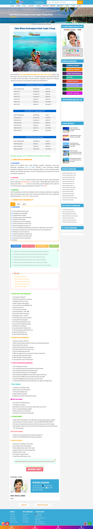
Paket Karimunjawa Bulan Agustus (69, 187)
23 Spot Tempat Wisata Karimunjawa (69, 222)
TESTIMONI (37, 519)
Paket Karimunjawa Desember (68, 195)
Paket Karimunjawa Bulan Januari (69, 173)
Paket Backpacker (26, 522)
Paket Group (25, 516)
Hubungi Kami (12, 516)
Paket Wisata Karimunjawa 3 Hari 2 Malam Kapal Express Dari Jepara (75, 160)
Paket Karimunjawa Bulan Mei (68, 181)
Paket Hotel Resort (26, 518)
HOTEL (24, 5)
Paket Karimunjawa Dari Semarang (23, 281)
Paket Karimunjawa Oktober (67, 191)
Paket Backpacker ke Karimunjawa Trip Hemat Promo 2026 (75, 144)
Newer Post (24, 505)
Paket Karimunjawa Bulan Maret (68, 177)
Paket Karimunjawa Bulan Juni (68, 183)
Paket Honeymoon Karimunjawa (22, 284)
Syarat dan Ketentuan (14, 522)
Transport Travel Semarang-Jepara (69, 220)
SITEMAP (73, 5)
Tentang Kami (12, 514)
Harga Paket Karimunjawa (21, 276)
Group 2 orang (14, 24)
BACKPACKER (60, 5)
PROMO (67, 5)
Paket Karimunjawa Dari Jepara (22, 279)
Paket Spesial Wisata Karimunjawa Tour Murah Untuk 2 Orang (36, 74)
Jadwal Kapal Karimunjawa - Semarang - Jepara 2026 (75, 136)
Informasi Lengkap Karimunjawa (68, 211)
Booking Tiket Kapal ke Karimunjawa (69, 213)
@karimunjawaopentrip (40, 517)
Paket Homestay (25, 520)
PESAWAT (18, 5)
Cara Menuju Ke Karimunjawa (68, 209)
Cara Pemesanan (13, 518)
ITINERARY (38, 5)
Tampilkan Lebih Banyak (42, 505)
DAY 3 (24, 204)
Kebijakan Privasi (13, 520)
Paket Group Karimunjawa (21, 286)
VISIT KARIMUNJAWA (39, 521)
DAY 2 (18, 204)
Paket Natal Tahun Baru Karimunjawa (69, 197)
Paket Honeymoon (26, 514)
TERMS (79, 5)
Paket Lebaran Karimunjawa (68, 199)
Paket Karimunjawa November (68, 193)
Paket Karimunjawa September (68, 189)
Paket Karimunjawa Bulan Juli (68, 185)
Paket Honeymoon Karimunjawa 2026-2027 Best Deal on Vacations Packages (76, 152)
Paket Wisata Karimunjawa (22, 24)
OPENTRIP (53, 5)
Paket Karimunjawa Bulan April (68, 179)
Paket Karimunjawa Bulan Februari (69, 175)
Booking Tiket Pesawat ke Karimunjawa (70, 215)
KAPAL (12, 5)
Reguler (29, 24)
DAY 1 (13, 204)
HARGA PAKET (31, 5)
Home (10, 24)
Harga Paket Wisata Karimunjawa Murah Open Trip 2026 (75, 129)
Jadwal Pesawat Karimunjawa (68, 218)
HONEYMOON (46, 5)
